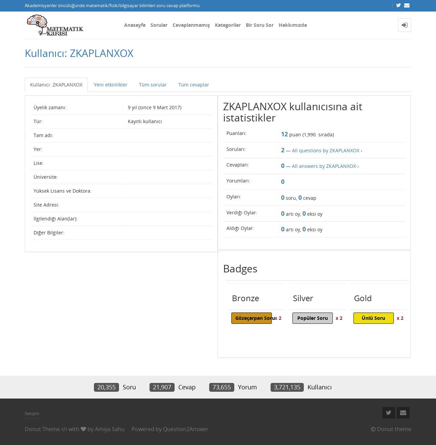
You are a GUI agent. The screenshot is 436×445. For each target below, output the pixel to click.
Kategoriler (228, 25)
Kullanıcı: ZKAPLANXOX (56, 84)
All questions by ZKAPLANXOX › (327, 150)
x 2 (278, 318)
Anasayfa (134, 25)
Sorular (159, 25)
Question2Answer (186, 429)
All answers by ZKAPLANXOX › (325, 166)
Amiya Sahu (110, 429)
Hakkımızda (293, 25)
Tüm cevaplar (193, 84)
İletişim (32, 413)
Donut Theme (42, 429)
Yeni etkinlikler (110, 84)
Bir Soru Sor (260, 25)
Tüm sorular (153, 84)
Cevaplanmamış (191, 25)
